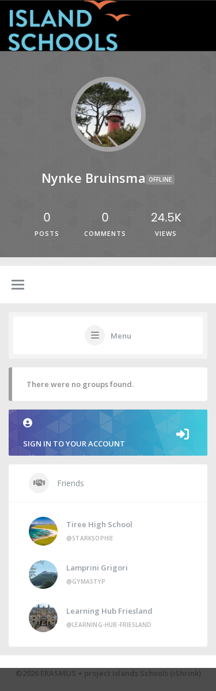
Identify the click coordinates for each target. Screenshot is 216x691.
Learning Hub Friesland (109, 611)
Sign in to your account (108, 433)
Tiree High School (99, 524)
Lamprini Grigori (97, 567)
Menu (121, 335)
